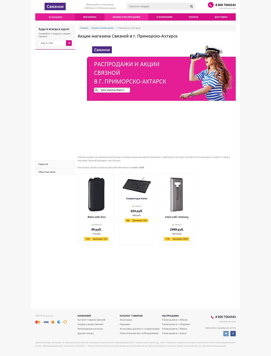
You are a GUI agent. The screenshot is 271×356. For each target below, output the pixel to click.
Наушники (125, 324)
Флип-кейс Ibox (96, 217)
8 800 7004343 (225, 4)
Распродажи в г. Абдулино (176, 324)
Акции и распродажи (126, 17)
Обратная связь (46, 172)
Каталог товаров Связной (91, 319)
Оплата (193, 17)
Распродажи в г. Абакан (174, 319)
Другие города (86, 333)
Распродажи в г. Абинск (174, 328)
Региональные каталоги (90, 328)
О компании (164, 17)
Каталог (55, 16)
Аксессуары (126, 319)
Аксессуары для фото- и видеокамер (140, 328)
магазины (89, 17)
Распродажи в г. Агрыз (174, 333)
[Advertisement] (55, 105)
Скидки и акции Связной (90, 324)
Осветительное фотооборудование (139, 333)
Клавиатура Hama (136, 198)
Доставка (221, 17)
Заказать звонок (227, 8)
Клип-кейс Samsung (176, 217)
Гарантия (43, 164)
